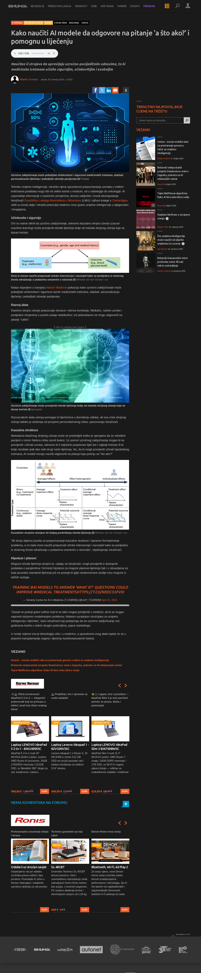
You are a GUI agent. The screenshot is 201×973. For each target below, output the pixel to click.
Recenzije (40, 8)
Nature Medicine (56, 287)
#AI (33, 587)
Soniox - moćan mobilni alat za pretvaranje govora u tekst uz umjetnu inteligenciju (60, 660)
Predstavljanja (62, 8)
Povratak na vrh (183, 934)
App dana (110, 8)
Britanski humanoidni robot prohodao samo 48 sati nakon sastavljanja (172, 262)
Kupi (44, 791)
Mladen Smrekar (29, 79)
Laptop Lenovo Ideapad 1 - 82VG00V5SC (70, 746)
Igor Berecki (162, 249)
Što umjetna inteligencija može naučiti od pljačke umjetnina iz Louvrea (171, 240)
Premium (152, 8)
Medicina (48, 22)
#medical (42, 592)
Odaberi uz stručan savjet (28, 867)
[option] (30, 743)
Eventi (137, 8)
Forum (124, 8)
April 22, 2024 (109, 600)
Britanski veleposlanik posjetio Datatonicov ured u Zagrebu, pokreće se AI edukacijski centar (66, 665)
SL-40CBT (58, 867)
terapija (84, 22)
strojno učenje (60, 22)
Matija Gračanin (164, 158)
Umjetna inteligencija (33, 22)
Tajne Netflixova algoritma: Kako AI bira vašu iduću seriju (45, 670)
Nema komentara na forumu (39, 802)
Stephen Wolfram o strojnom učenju (173, 216)
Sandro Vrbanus (164, 271)
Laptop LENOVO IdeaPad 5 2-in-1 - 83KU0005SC (29, 746)
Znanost (84, 8)
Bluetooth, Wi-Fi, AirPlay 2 (109, 867)
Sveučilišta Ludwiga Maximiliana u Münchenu (52, 200)
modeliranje (74, 22)
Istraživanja (17, 22)
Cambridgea (120, 200)
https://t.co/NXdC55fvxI (100, 592)
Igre (97, 8)
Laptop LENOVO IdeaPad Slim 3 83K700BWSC (109, 746)
